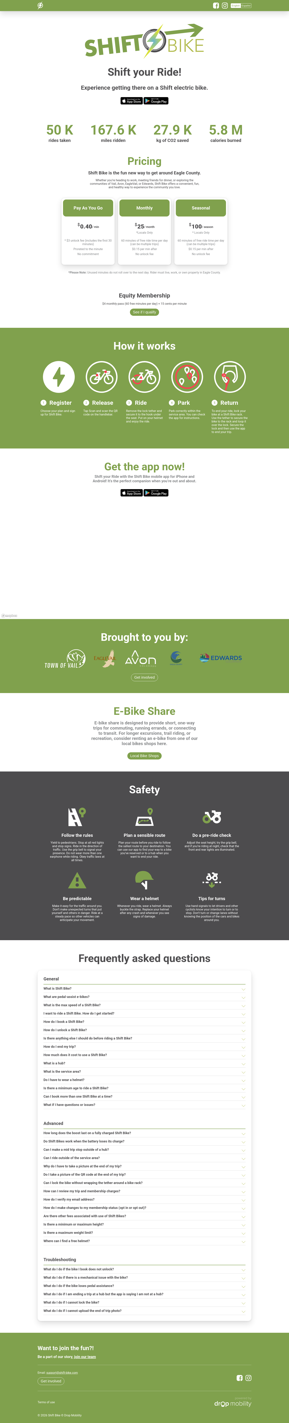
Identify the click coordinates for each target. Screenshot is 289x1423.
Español (246, 5)
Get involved (144, 677)
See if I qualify (144, 312)
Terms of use (46, 1402)
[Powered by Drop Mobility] (233, 1402)
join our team (85, 1357)
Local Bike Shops (144, 756)
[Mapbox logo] (9, 616)
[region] (144, 563)
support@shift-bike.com (62, 1372)
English (236, 5)
